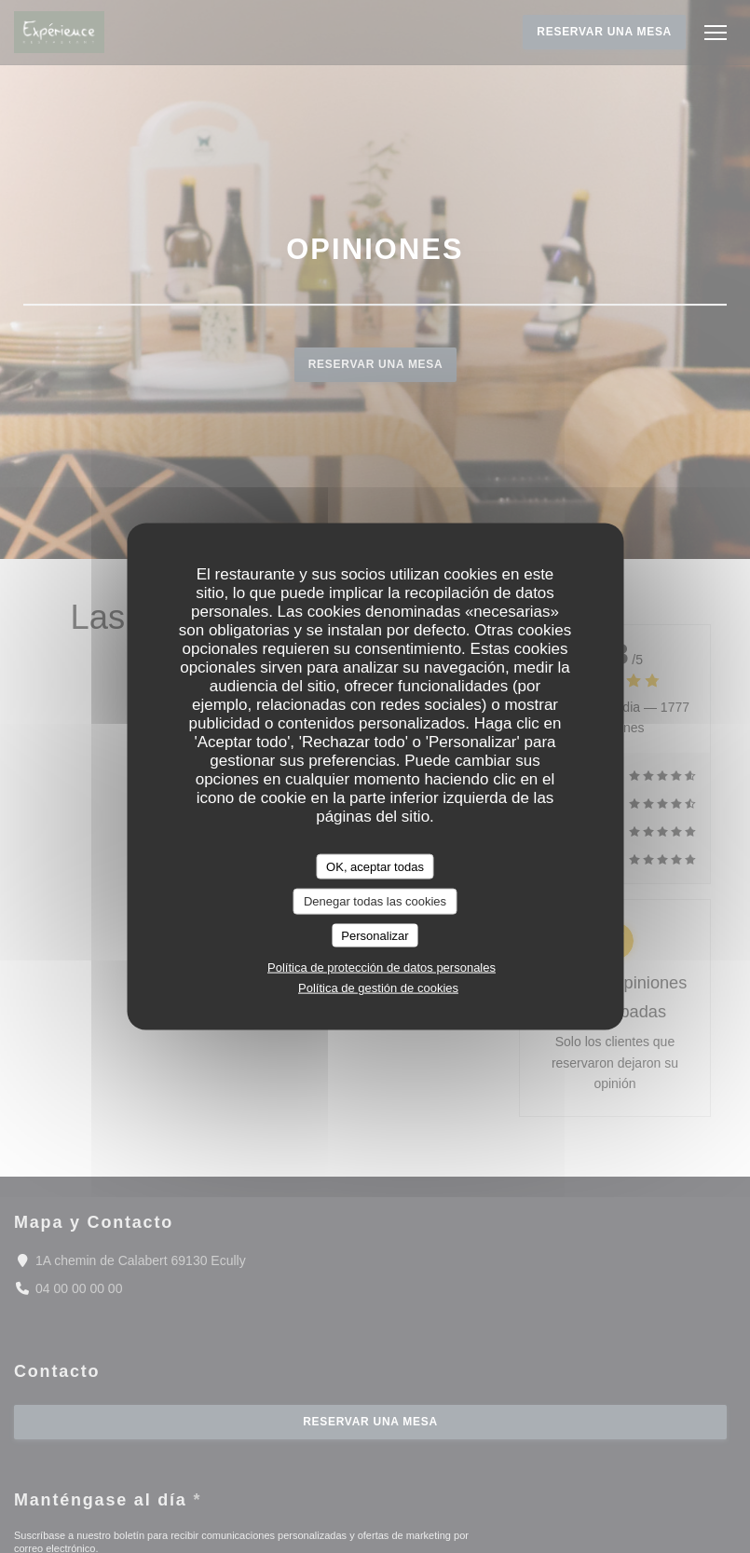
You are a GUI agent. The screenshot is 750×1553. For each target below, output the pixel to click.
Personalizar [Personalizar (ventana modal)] (374, 935)
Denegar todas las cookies (375, 901)
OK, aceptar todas (375, 866)
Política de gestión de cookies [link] (378, 988)
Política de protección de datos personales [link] (381, 967)
